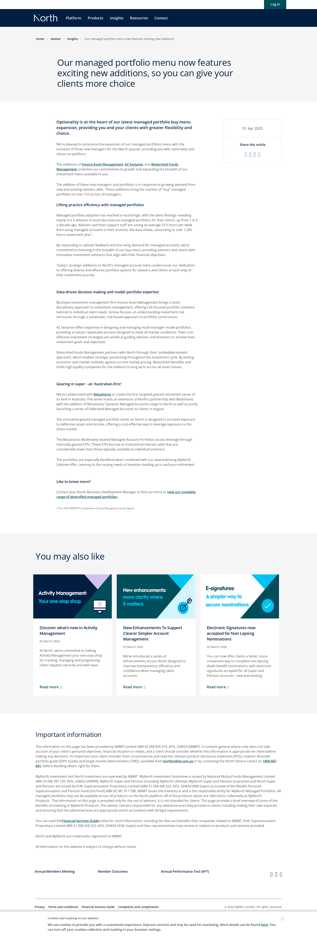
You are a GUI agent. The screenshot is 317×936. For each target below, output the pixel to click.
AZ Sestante (134, 164)
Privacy (40, 907)
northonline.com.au (178, 761)
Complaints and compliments (138, 907)
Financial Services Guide (80, 821)
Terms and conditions (63, 907)
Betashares (102, 394)
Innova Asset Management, (103, 164)
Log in (275, 4)
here (264, 924)
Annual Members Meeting (55, 871)
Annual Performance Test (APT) (185, 871)
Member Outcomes (113, 871)
